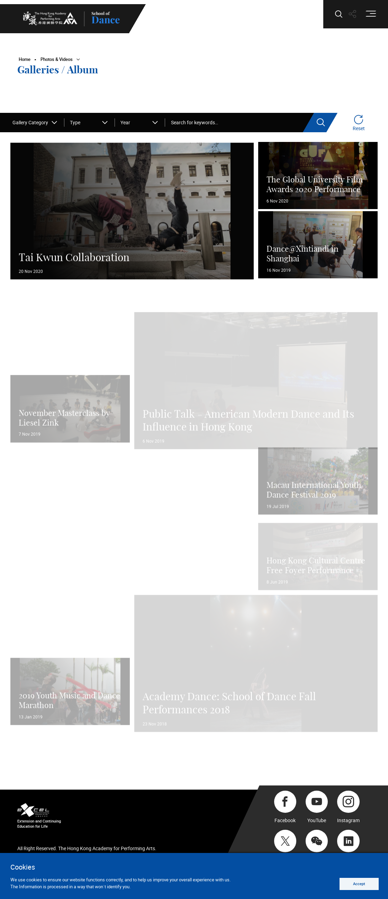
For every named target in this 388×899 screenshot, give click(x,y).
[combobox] (35, 122)
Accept (357, 883)
